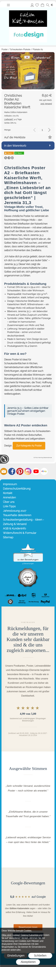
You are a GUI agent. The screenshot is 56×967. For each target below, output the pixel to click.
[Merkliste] (37, 5)
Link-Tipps (9, 506)
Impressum (10, 484)
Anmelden (32, 4)
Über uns (8, 501)
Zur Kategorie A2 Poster (29, 445)
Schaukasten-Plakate (20, 49)
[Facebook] (12, 471)
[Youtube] (36, 471)
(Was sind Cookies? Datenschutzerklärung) (22, 935)
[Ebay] (44, 471)
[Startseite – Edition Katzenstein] (28, 8)
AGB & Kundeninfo (14, 528)
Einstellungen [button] (15, 955)
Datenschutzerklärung (16, 488)
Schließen (40, 955)
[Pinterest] (20, 471)
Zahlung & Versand (14, 524)
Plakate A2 (38, 49)
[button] (8, 5)
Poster (4, 49)
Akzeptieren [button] (28, 961)
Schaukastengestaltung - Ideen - (23, 519)
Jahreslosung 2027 (14, 510)
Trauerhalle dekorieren (17, 515)
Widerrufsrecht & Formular (19, 532)
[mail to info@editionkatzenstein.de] (3, 471)
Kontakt (7, 493)
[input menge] (42, 129)
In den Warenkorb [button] (15, 145)
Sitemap (8, 537)
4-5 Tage (13, 119)
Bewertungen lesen (28, 927)
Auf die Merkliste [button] (14, 137)
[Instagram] (28, 471)
